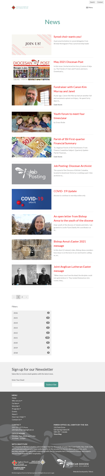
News (14, 414)
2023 (32, 328)
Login (52, 473)
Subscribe (51, 384)
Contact (100, 2)
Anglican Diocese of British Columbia (74, 464)
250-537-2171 (17, 427)
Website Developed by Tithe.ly (83, 472)
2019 (32, 347)
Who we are (17, 401)
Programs (16, 409)
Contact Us (17, 420)
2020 (32, 343)
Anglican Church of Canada (20, 462)
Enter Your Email (18, 380)
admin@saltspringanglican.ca (23, 430)
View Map (58, 434)
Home (14, 398)
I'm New (15, 403)
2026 (32, 313)
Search (92, 2)
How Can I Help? (19, 417)
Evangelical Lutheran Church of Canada (19, 467)
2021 (32, 338)
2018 (32, 353)
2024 (32, 323)
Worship (16, 406)
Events (14, 411)
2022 (32, 333)
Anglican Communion (37, 462)
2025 (32, 318)
